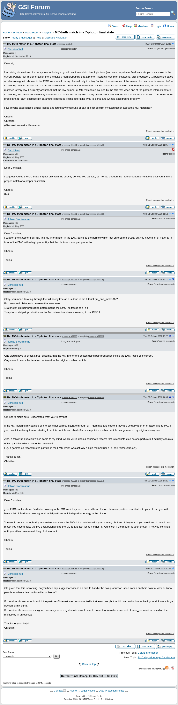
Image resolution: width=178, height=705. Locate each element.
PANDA (17, 32)
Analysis (47, 32)
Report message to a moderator (160, 131)
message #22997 (69, 336)
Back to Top (89, 664)
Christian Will (15, 49)
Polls (38, 37)
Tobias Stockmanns (19, 219)
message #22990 (69, 280)
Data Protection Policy (111, 690)
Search (114, 26)
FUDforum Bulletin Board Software (99, 699)
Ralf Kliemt (14, 150)
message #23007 (69, 397)
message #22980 (69, 145)
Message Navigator (55, 37)
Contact (58, 690)
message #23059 (69, 569)
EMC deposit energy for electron (156, 657)
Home (168, 26)
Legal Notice (87, 690)
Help (127, 26)
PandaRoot (31, 32)
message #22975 (64, 44)
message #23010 (69, 481)
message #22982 (69, 214)
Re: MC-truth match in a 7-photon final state (34, 144)
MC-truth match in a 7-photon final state (31, 43)
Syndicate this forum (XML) (151, 669)
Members (141, 26)
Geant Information (148, 652)
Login (156, 26)
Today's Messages (21, 37)
